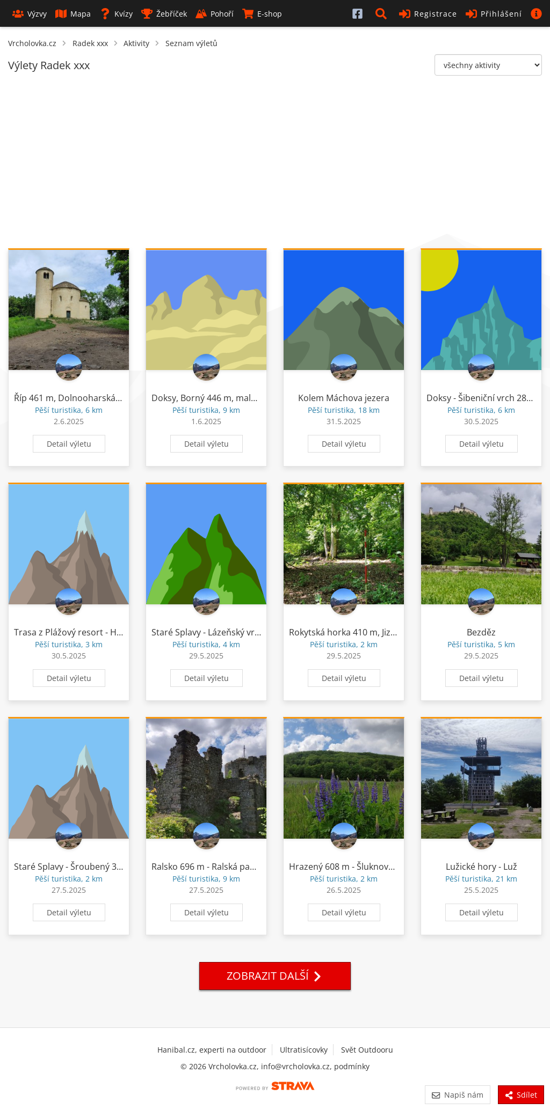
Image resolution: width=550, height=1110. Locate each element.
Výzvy (29, 13)
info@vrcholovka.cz (295, 1066)
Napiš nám (457, 1095)
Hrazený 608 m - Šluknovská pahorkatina (371, 866)
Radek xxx (90, 43)
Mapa (73, 13)
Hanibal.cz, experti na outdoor (211, 1050)
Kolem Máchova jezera (343, 398)
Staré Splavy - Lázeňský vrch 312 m (221, 632)
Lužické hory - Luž (481, 866)
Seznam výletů (191, 43)
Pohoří (215, 13)
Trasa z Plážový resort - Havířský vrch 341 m (102, 632)
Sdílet (521, 1095)
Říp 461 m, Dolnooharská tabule (78, 398)
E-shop (262, 13)
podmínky (352, 1066)
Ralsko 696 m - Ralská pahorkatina (220, 866)
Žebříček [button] (164, 13)
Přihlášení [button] (494, 13)
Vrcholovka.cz (32, 43)
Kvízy (116, 13)
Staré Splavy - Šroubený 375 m (75, 866)
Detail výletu (69, 444)
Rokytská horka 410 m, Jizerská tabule (364, 632)
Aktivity (136, 43)
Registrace (428, 13)
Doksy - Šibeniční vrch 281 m (483, 398)
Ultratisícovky (304, 1050)
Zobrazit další (275, 975)
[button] (383, 13)
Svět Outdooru (367, 1050)
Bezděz (481, 632)
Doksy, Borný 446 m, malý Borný (216, 398)
